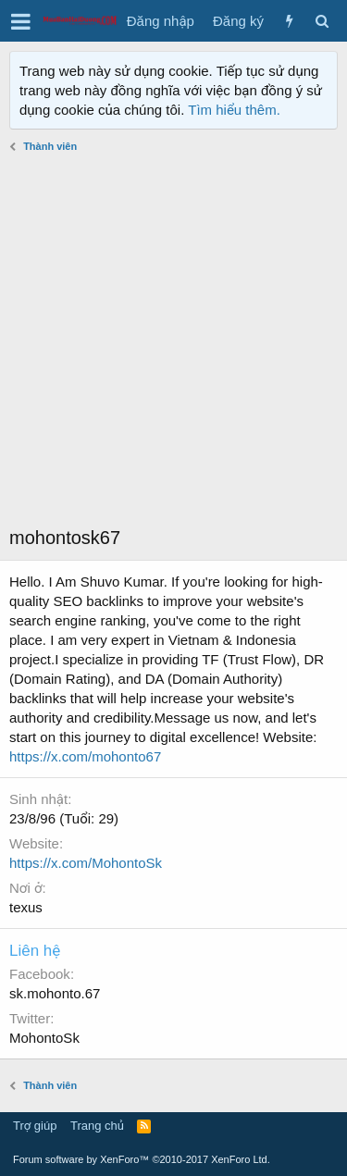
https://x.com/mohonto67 (85, 756)
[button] (21, 21)
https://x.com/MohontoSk (85, 863)
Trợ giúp (34, 1126)
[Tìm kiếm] (321, 21)
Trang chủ (97, 1126)
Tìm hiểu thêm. (234, 110)
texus (26, 907)
